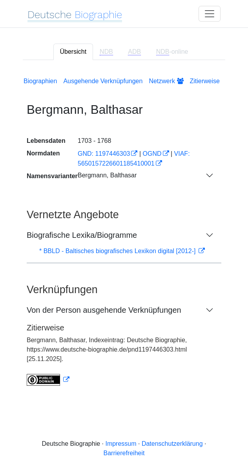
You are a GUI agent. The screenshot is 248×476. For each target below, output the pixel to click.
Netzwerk (166, 81)
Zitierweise (205, 81)
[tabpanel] (124, 230)
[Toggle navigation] (210, 14)
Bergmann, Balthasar (107, 175)
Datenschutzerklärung (172, 443)
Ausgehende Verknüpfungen (102, 81)
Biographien (40, 81)
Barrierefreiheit (124, 453)
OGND (152, 153)
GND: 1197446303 (104, 153)
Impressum (120, 443)
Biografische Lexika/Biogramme (82, 235)
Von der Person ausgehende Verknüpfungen (104, 310)
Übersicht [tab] (73, 51)
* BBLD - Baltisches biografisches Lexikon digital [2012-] (118, 251)
